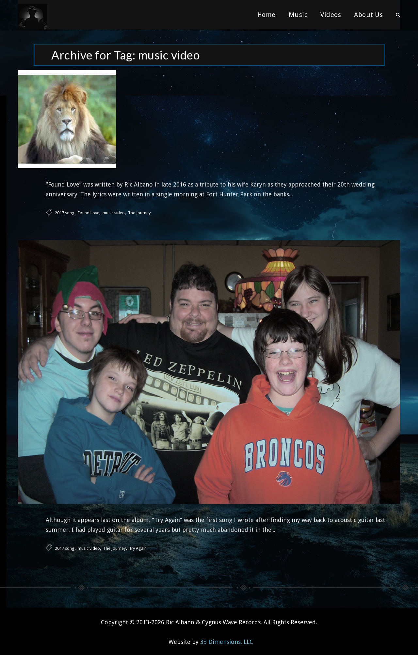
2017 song (64, 211)
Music (298, 15)
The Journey (139, 211)
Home (266, 15)
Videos (330, 15)
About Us (368, 15)
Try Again (138, 546)
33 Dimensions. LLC (226, 640)
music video (114, 211)
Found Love (88, 211)
